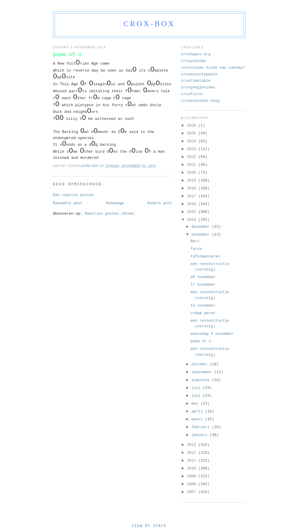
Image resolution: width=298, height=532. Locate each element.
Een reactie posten (73, 195)
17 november (202, 284)
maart (198, 419)
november (201, 234)
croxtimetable (195, 81)
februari (201, 427)
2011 (192, 460)
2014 (192, 220)
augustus (201, 380)
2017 (192, 196)
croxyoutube (193, 61)
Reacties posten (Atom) (110, 213)
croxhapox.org (195, 54)
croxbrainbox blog (200, 101)
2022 (192, 157)
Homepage (115, 203)
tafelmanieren (205, 256)
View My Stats (149, 526)
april (198, 411)
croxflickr (192, 94)
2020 (192, 172)
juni (197, 396)
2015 (192, 212)
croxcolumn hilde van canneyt (212, 67)
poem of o (200, 341)
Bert (194, 241)
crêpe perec (202, 313)
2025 (192, 133)
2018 (192, 188)
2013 (192, 445)
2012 (192, 453)
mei (196, 403)
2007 (192, 492)
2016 (192, 204)
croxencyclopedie (199, 74)
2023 (192, 149)
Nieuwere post (67, 203)
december (201, 227)
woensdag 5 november (211, 334)
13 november (202, 305)
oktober (200, 364)
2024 (192, 141)
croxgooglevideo (198, 87)
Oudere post (159, 203)
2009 (192, 476)
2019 (192, 180)
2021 (192, 165)
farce (196, 249)
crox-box (149, 23)
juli (197, 388)
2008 (192, 484)
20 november (202, 277)
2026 (192, 125)
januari (200, 435)
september (202, 372)
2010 (192, 468)
